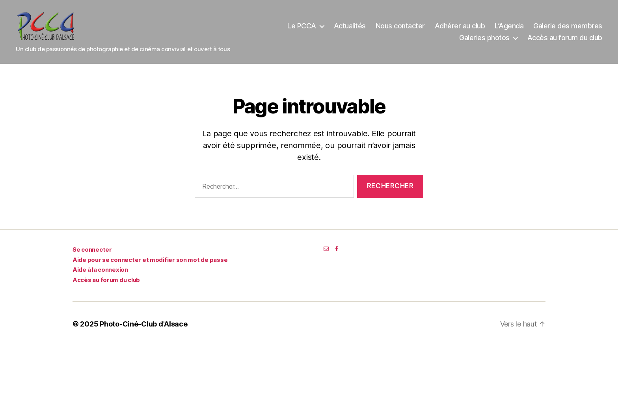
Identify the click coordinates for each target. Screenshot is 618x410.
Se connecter (92, 255)
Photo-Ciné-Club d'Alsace (144, 329)
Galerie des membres (567, 28)
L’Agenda (509, 28)
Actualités (350, 28)
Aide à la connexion (100, 275)
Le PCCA (301, 28)
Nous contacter (400, 28)
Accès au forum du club (564, 40)
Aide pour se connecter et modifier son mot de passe (150, 265)
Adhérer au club (460, 28)
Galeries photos (484, 40)
